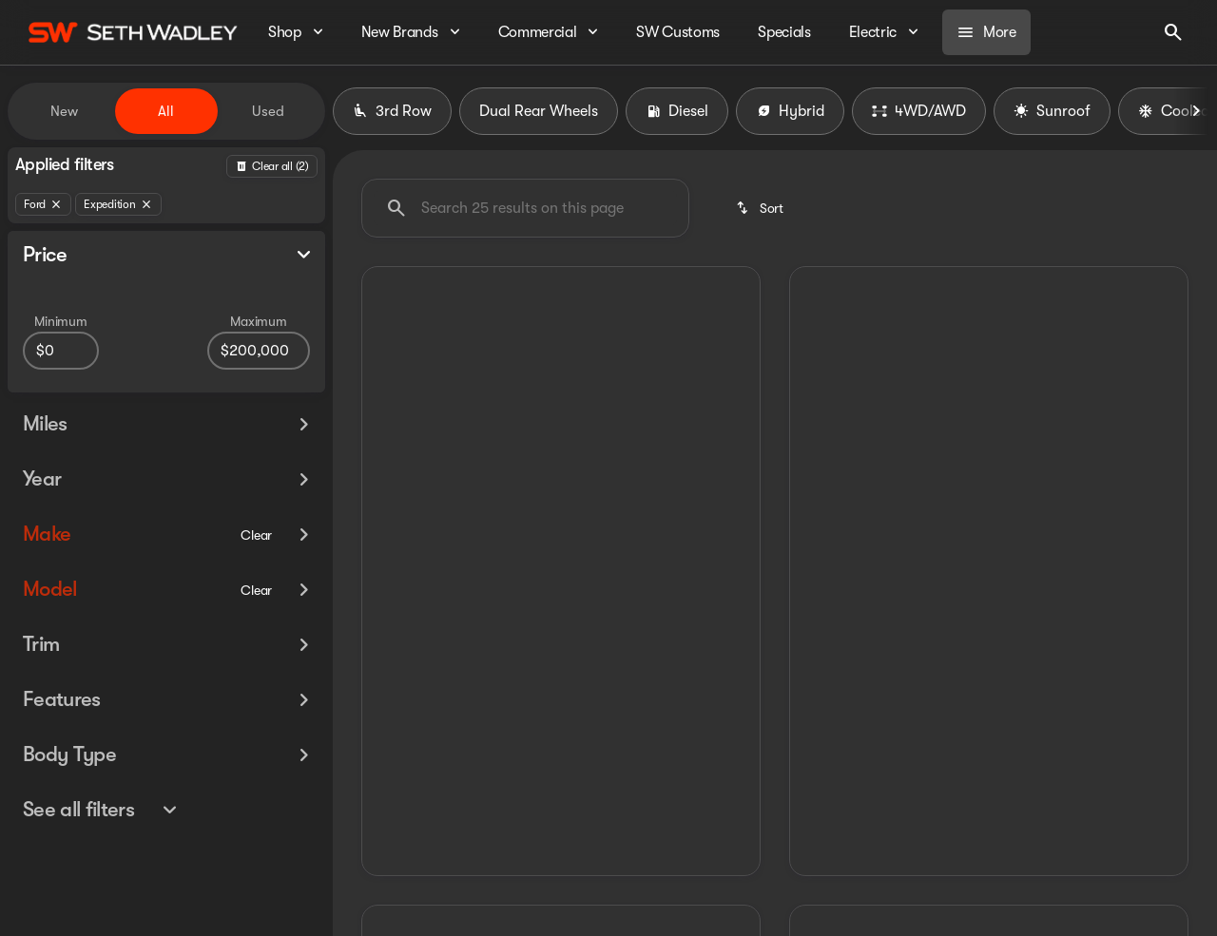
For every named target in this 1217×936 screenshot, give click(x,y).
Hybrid (790, 111)
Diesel (677, 111)
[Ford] (43, 204)
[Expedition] (118, 204)
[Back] (272, 166)
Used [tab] (268, 111)
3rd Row (392, 111)
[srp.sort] (761, 208)
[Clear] (256, 569)
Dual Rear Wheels (538, 111)
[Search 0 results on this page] (525, 208)
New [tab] (64, 111)
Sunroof (1052, 111)
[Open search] (1173, 32)
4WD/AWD (919, 111)
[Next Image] (1196, 111)
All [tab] (166, 111)
